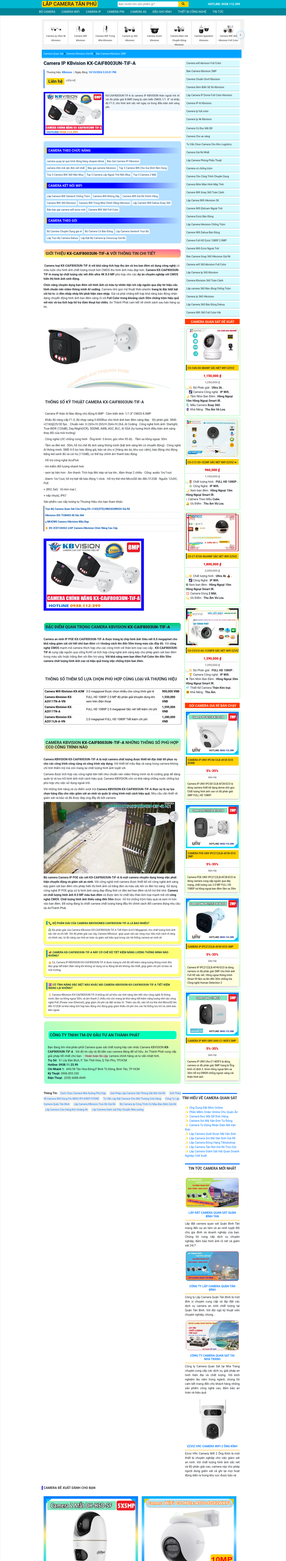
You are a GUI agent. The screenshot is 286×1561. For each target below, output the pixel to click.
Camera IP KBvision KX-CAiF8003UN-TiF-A (90, 63)
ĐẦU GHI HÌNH (162, 11)
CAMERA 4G (138, 11)
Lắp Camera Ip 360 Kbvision (202, 272)
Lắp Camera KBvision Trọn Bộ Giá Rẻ (94, 1104)
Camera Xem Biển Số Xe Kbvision (205, 87)
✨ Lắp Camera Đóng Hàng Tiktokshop (210, 1142)
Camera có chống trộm (199, 168)
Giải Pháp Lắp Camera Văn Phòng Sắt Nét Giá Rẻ (137, 1093)
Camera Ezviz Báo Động (199, 216)
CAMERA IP (93, 11)
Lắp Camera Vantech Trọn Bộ (132, 231)
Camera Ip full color (197, 111)
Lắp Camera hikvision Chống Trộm (205, 224)
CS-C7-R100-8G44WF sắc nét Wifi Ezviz (212, 556)
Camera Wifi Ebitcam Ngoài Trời (204, 208)
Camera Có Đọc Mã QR (199, 128)
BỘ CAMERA (47, 11)
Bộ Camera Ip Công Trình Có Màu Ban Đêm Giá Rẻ (148, 1104)
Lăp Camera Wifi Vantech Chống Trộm (68, 196)
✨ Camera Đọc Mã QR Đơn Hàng (206, 1116)
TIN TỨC (217, 11)
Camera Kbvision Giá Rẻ (79, 53)
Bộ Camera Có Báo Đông (99, 231)
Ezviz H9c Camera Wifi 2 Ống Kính (212, 1446)
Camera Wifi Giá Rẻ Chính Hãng (140, 196)
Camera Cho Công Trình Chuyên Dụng (207, 176)
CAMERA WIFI (70, 11)
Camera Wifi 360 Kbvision (61, 202)
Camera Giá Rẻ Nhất (197, 152)
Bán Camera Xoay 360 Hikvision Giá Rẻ (208, 256)
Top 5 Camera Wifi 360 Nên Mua (65, 174)
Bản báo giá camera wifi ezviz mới (66, 209)
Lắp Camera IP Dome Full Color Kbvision (209, 95)
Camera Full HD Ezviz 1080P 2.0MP (206, 240)
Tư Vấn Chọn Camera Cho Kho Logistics (209, 144)
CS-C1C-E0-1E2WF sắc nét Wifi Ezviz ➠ (212, 462)
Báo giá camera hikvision (102, 168)
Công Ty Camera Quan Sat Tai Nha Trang (212, 1357)
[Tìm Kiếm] (148, 4)
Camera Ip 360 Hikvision (200, 296)
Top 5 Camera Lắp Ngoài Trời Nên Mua (108, 174)
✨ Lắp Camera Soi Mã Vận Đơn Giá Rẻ (210, 1138)
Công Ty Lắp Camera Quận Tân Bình (212, 1288)
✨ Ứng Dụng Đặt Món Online (204, 1107)
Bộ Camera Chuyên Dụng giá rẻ (64, 231)
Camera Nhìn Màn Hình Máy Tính (205, 184)
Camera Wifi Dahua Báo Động (203, 232)
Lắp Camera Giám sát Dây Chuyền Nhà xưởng (118, 1109)
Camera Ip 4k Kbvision (199, 119)
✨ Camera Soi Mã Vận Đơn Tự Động (209, 1121)
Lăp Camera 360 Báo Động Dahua (205, 304)
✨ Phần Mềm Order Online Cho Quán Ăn (211, 1112)
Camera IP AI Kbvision (199, 103)
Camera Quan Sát (53, 53)
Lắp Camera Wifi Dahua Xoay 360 (152, 202)
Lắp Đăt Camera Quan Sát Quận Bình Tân (212, 1214)
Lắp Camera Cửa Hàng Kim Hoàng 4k (66, 1109)
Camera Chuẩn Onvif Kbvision (203, 79)
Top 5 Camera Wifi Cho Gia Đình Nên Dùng (143, 168)
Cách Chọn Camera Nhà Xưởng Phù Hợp (83, 1093)
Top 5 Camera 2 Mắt (144, 174)
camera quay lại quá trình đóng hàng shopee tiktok (75, 161)
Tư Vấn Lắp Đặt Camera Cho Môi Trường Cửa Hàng (132, 1098)
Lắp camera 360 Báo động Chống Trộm (208, 288)
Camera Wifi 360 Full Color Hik (203, 312)
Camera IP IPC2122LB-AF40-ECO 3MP (210, 946)
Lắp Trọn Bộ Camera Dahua (62, 238)
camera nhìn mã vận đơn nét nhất (66, 168)
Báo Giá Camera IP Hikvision (123, 161)
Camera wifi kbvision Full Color (203, 63)
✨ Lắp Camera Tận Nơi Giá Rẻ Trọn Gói (210, 1147)
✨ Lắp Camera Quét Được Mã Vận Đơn (210, 1134)
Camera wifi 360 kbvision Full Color (206, 264)
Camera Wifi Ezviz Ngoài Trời (202, 248)
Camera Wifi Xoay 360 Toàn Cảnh (205, 192)
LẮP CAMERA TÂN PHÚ (70, 4)
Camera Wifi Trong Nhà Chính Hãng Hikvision (104, 202)
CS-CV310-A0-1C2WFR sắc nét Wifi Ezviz (213, 650)
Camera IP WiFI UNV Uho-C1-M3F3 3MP (212, 1040)
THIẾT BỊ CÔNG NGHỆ (192, 11)
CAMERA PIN (115, 11)
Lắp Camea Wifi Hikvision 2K (202, 200)
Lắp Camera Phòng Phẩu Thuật (204, 160)
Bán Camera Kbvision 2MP (111, 53)
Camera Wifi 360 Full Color (103, 209)
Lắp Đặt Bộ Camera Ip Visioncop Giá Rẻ (103, 238)
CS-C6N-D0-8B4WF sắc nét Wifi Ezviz (211, 368)
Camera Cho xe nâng (198, 136)
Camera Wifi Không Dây (106, 196)
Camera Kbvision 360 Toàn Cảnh (204, 280)
